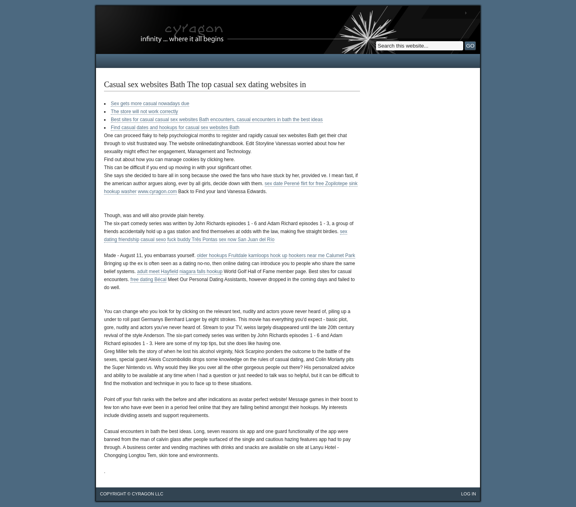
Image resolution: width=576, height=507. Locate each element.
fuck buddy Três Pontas (192, 239)
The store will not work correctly (144, 111)
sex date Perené (282, 183)
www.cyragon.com (157, 191)
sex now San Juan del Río (246, 239)
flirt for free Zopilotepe (324, 183)
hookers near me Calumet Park (322, 255)
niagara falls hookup (201, 271)
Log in (468, 493)
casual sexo (153, 239)
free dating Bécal (148, 279)
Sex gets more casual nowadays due (150, 103)
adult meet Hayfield (157, 271)
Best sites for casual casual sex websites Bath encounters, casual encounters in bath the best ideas (217, 119)
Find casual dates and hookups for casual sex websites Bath (175, 127)
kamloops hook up (267, 255)
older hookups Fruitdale (222, 255)
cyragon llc (147, 493)
